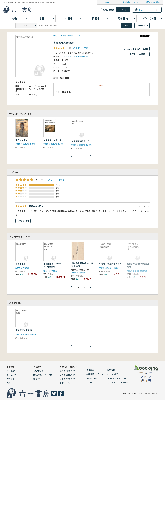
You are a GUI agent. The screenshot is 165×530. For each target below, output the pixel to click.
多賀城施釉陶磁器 (23, 330)
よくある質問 (154, 2)
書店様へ (37, 378)
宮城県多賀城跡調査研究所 (75, 56)
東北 (78, 35)
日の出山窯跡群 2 (52, 139)
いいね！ (22, 221)
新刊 (55, 35)
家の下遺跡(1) (21, 263)
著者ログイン (65, 382)
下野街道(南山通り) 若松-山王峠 (82, 264)
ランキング (11, 374)
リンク (89, 382)
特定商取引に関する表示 (117, 382)
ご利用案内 (108, 2)
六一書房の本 (12, 370)
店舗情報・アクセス (131, 2)
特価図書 (10, 378)
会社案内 (90, 370)
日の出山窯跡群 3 (80, 140)
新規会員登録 (108, 9)
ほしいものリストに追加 (137, 48)
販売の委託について (68, 370)
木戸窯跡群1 (21, 139)
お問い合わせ (92, 378)
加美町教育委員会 (50, 271)
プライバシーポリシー (116, 378)
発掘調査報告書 (66, 35)
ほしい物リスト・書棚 (42, 374)
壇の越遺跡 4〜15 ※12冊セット (53, 265)
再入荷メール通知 (137, 54)
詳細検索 (141, 25)
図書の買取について (68, 378)
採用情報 (111, 370)
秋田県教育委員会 (22, 268)
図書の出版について (68, 374)
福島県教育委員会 (78, 272)
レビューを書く (83, 48)
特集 (8, 382)
